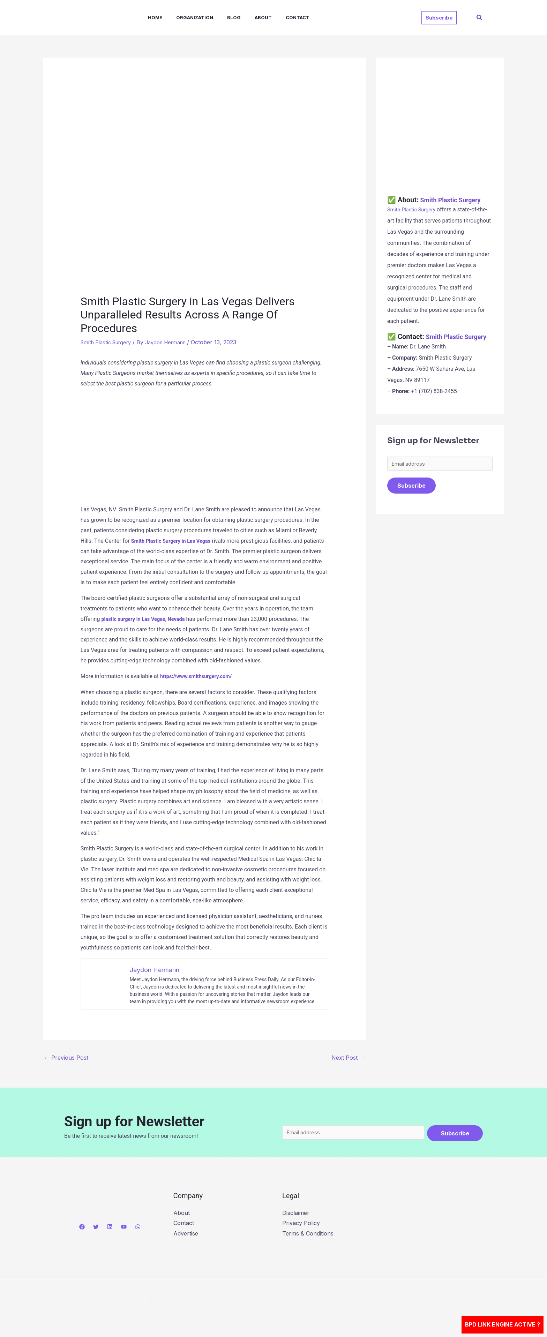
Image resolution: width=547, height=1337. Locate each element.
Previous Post (66, 1057)
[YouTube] (124, 1228)
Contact (279, 17)
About (247, 17)
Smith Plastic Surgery (109, 342)
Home (148, 17)
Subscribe (411, 495)
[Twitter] (96, 1228)
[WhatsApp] (138, 1228)
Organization (184, 17)
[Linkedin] (110, 1228)
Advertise (185, 1235)
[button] (439, 17)
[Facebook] (82, 1228)
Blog (221, 17)
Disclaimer (295, 1214)
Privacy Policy (301, 1224)
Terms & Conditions (308, 1235)
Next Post (348, 1057)
